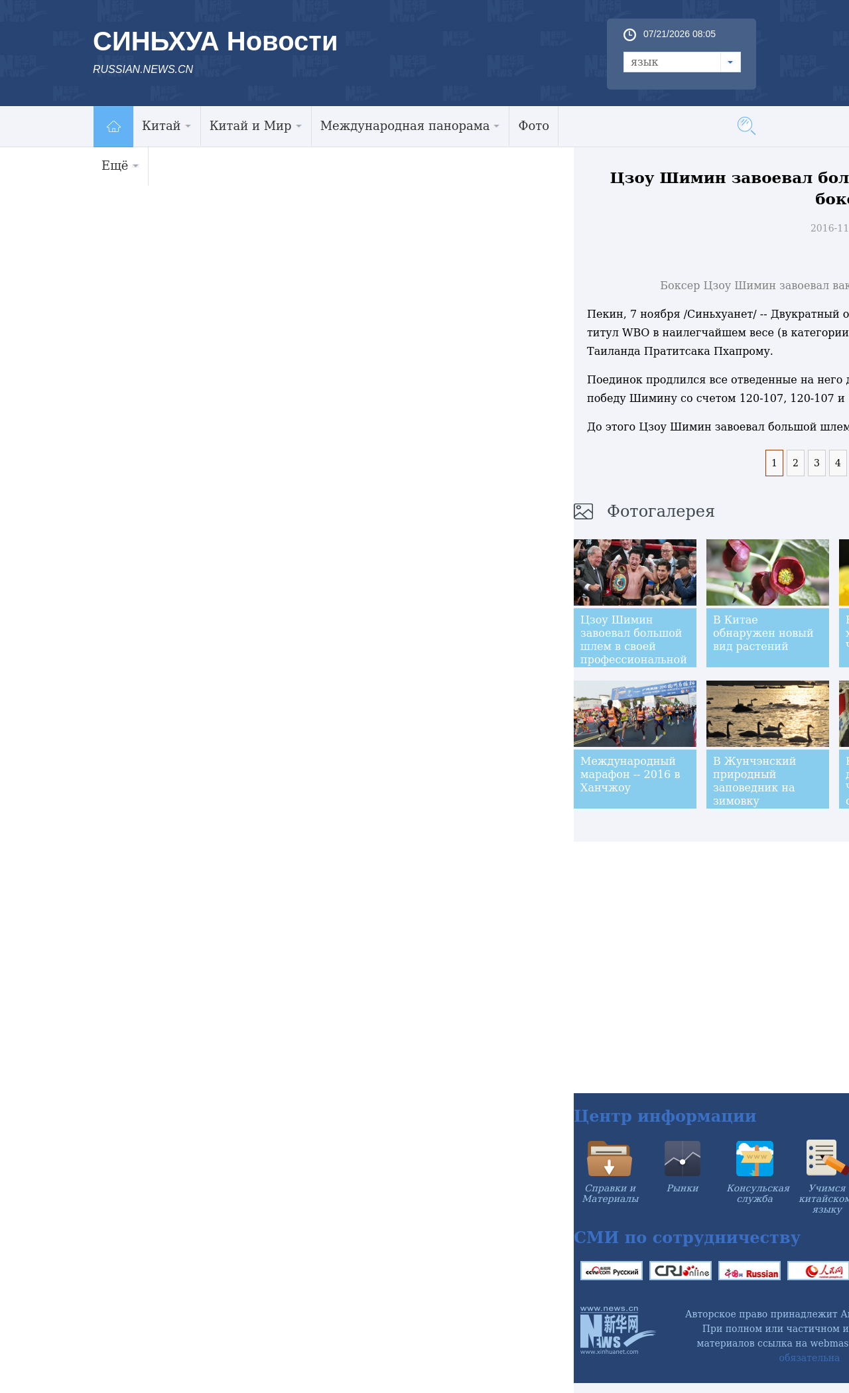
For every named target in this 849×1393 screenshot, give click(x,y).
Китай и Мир (256, 126)
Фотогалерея (661, 511)
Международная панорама (410, 126)
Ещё (120, 165)
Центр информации (665, 1116)
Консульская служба (757, 1193)
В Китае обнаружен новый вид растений (763, 633)
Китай (167, 126)
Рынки (682, 1188)
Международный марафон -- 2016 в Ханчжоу (630, 774)
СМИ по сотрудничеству (687, 1237)
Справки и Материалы (610, 1193)
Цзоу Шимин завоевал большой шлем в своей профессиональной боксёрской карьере (633, 653)
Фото (533, 126)
